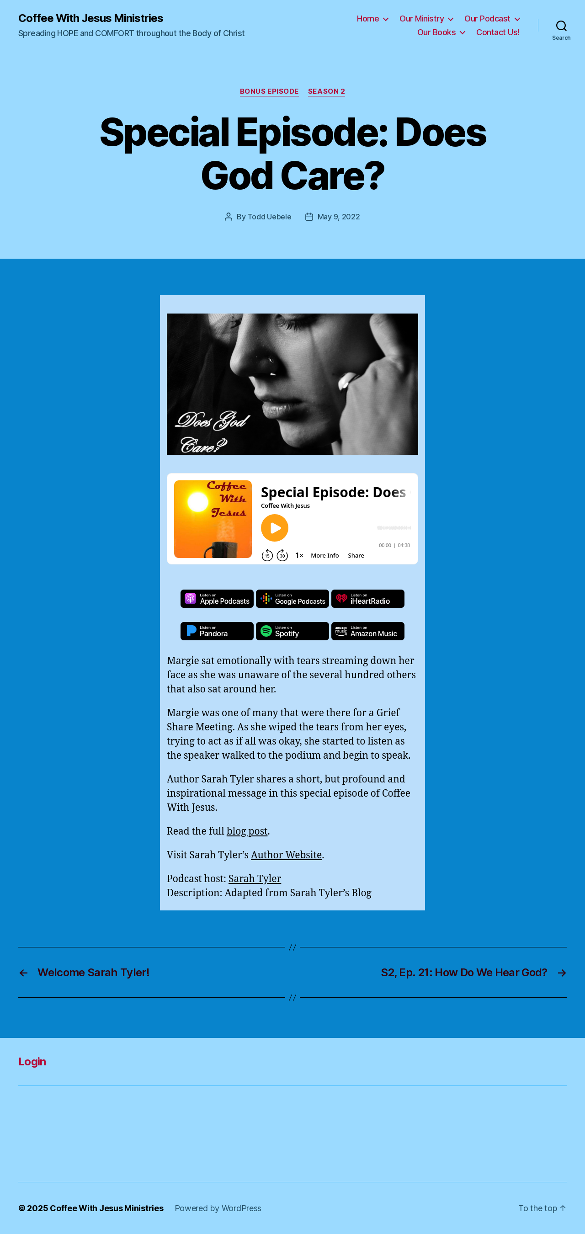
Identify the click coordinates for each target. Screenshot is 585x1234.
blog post (247, 831)
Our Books (436, 32)
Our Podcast (487, 18)
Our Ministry (421, 18)
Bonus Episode (269, 91)
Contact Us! (498, 32)
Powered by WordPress (218, 1208)
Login (32, 1061)
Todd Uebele (270, 216)
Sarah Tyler (255, 879)
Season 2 (326, 91)
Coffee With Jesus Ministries (90, 18)
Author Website (286, 855)
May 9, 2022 (339, 216)
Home (368, 18)
